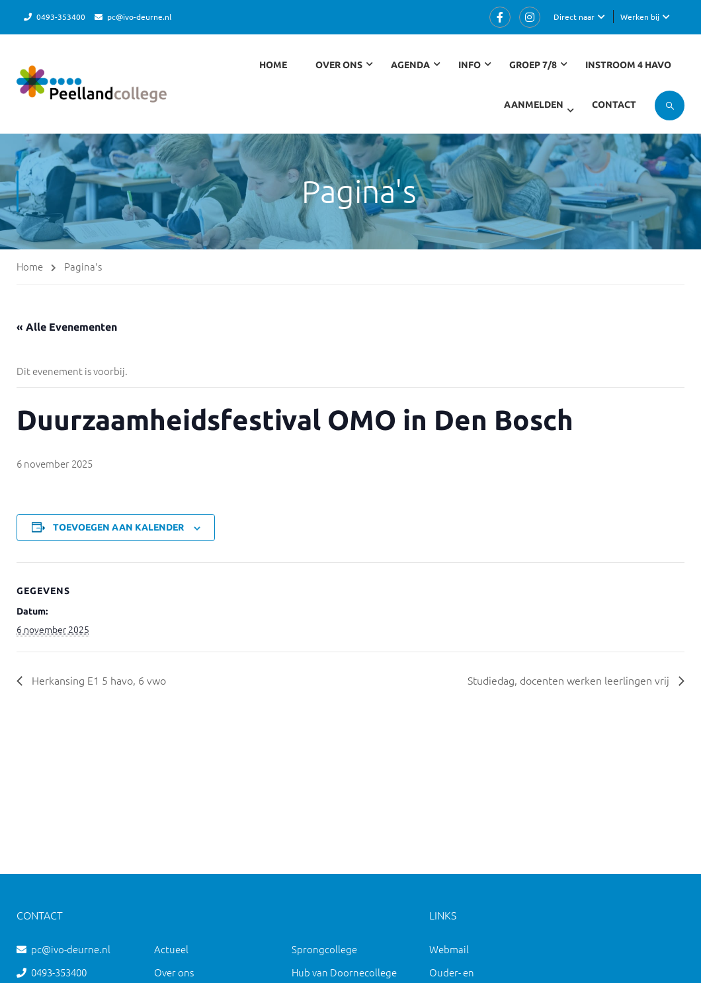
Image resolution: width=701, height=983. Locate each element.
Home (273, 65)
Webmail (449, 949)
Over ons (174, 972)
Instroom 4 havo (628, 65)
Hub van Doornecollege (344, 972)
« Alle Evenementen (67, 327)
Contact (614, 104)
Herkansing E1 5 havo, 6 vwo (97, 680)
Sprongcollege (324, 949)
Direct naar (574, 16)
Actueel (171, 949)
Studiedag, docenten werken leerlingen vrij (570, 680)
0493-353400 (60, 16)
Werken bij (639, 16)
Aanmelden (533, 104)
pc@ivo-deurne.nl (139, 16)
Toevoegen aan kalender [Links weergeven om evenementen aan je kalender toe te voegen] (118, 527)
